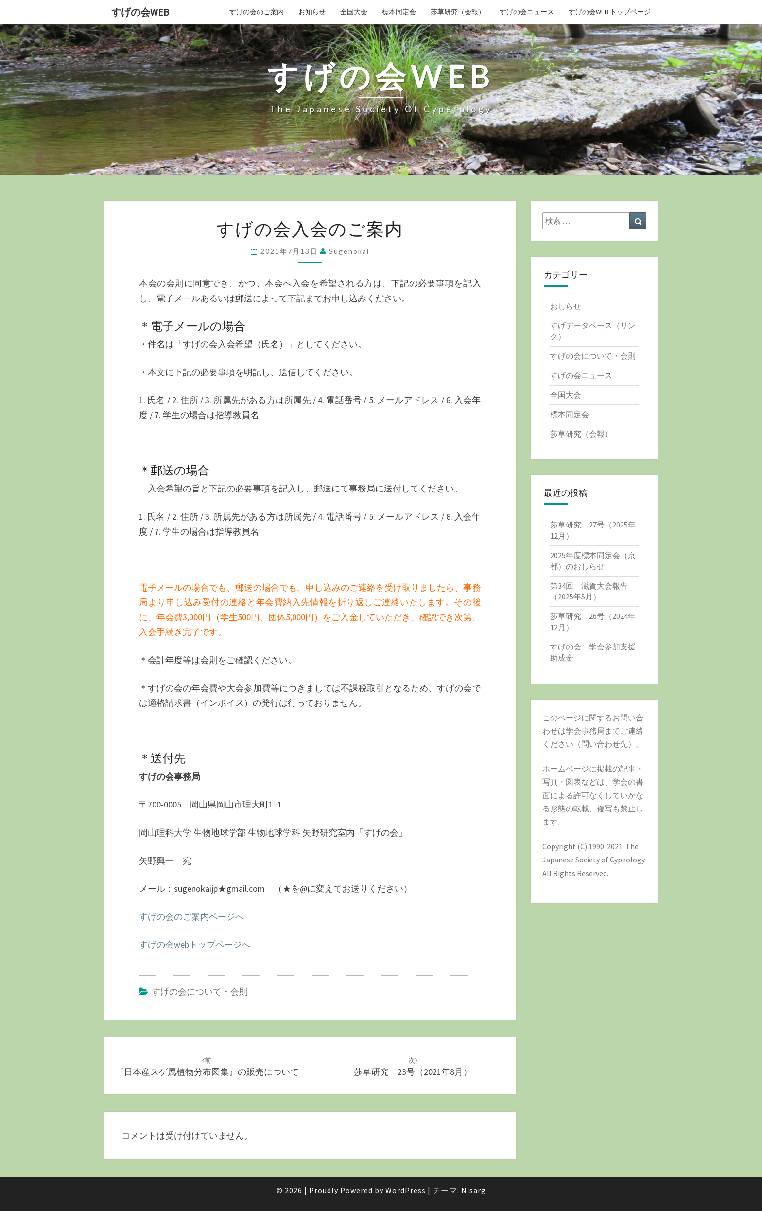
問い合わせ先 (604, 744)
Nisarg (473, 1190)
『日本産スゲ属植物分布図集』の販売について (207, 1067)
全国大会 (353, 11)
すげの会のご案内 (256, 11)
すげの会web (140, 12)
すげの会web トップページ (610, 11)
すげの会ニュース (527, 11)
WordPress (405, 1190)
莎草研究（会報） (458, 11)
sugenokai (349, 251)
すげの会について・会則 (200, 991)
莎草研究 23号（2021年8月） (413, 1067)
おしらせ (565, 306)
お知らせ (312, 11)
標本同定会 (399, 11)
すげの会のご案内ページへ (191, 916)
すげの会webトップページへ (194, 944)
